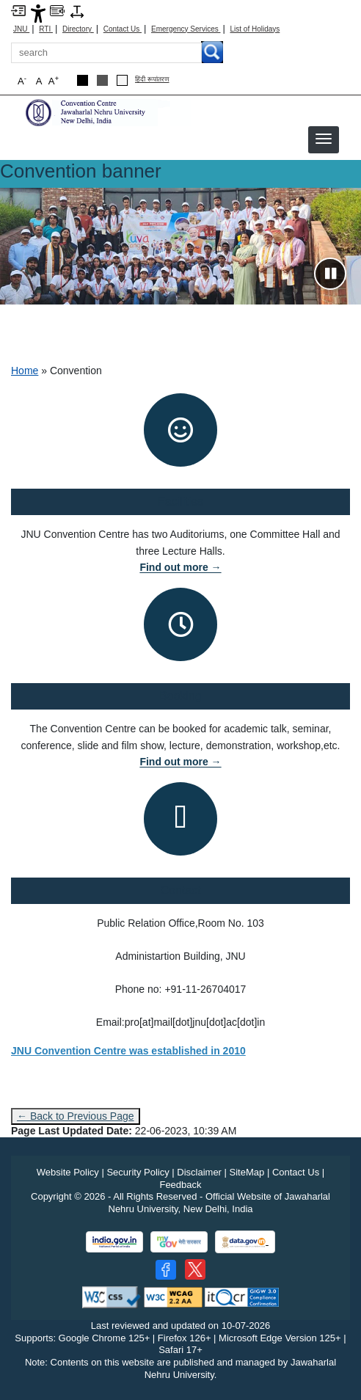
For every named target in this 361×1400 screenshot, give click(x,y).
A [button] (53, 80)
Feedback (180, 1184)
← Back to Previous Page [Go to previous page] (75, 1116)
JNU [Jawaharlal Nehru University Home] (21, 29)
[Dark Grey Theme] (102, 80)
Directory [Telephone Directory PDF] (78, 29)
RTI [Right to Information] (46, 29)
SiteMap (247, 1172)
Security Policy (137, 1172)
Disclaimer (199, 1172)
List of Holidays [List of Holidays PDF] (255, 29)
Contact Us (122, 29)
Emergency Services (185, 29)
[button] (324, 139)
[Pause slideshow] (330, 274)
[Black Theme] (82, 80)
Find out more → (180, 567)
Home (24, 370)
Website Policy (68, 1172)
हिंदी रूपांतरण (152, 79)
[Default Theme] (122, 80)
